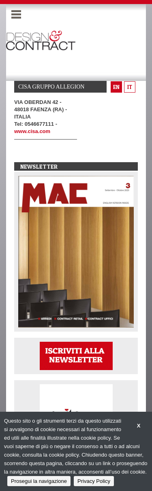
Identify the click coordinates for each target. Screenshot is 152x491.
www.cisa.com (32, 131)
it (129, 87)
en (116, 87)
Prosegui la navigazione (39, 481)
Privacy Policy (93, 481)
